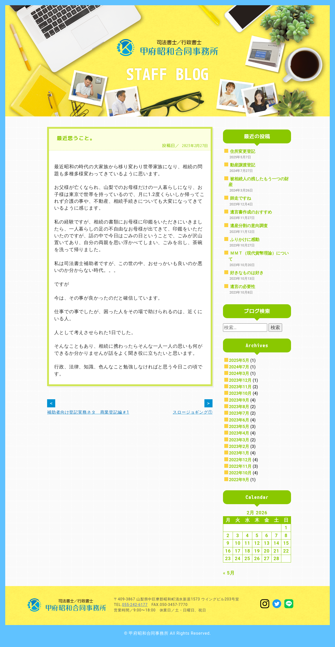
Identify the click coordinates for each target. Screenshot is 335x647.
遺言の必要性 (242, 286)
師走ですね (240, 198)
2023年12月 (240, 380)
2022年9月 (239, 479)
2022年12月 (240, 459)
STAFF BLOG (167, 74)
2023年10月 (240, 393)
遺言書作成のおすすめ (251, 212)
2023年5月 (239, 426)
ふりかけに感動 (244, 239)
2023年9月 (239, 400)
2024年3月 (239, 373)
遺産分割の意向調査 (249, 225)
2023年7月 (239, 413)
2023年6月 (239, 420)
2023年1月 (239, 453)
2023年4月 (239, 433)
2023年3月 (239, 439)
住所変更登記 (242, 151)
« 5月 (229, 573)
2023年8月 (239, 406)
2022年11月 (240, 466)
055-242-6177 (134, 605)
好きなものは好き (247, 272)
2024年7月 (239, 366)
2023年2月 (239, 446)
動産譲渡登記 (242, 164)
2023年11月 (240, 386)
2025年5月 (239, 360)
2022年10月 (240, 472)
